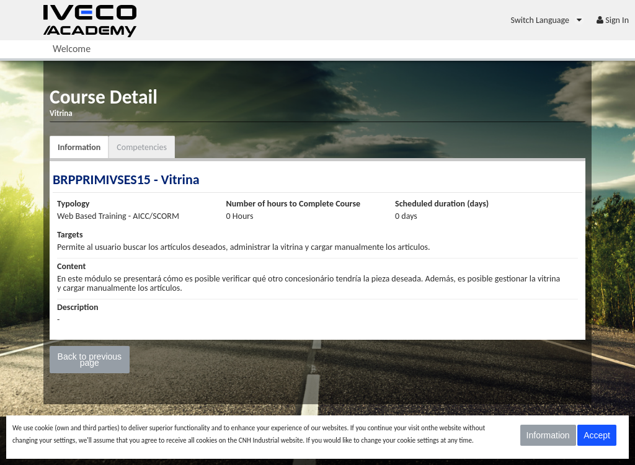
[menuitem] (547, 20)
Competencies (142, 147)
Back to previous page (90, 360)
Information (79, 147)
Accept (597, 435)
